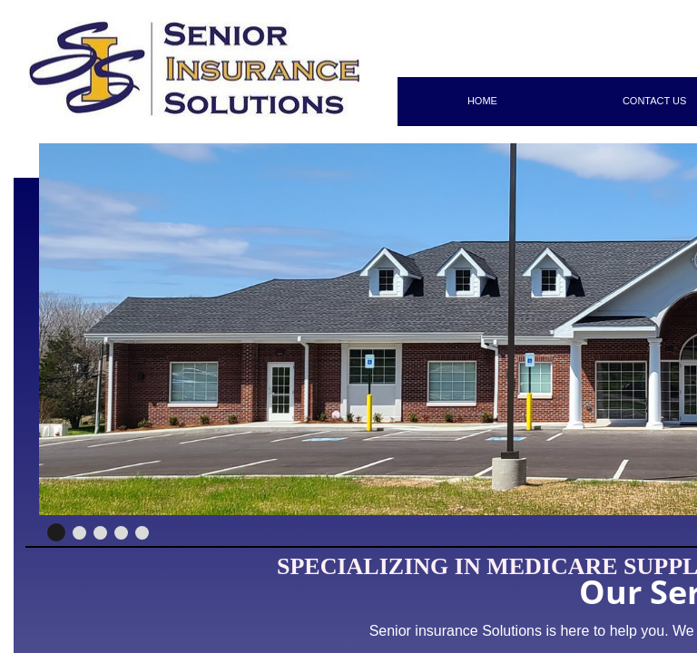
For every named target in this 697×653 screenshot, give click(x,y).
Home (482, 100)
